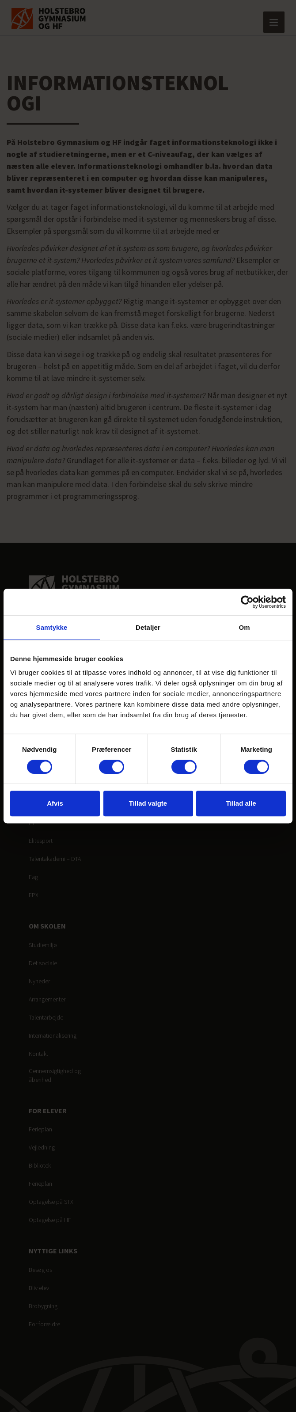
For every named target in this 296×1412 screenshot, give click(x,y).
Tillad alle (241, 803)
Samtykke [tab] (52, 627)
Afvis (55, 803)
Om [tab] (244, 627)
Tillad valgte (148, 803)
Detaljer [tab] (148, 627)
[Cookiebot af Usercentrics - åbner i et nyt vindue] (247, 602)
